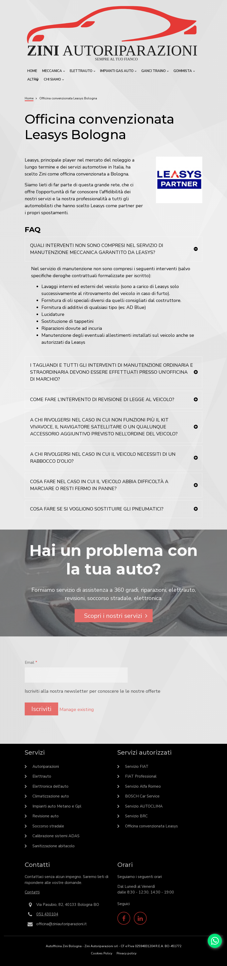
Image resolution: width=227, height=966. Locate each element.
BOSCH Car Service (142, 796)
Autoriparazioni (45, 766)
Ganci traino (154, 72)
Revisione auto (45, 816)
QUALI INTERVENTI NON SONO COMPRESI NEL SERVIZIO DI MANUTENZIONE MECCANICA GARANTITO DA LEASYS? (96, 249)
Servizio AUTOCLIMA (144, 806)
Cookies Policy (101, 953)
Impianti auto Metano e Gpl (56, 806)
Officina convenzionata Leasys (151, 826)
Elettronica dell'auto (50, 786)
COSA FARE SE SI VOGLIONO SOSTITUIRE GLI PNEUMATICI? (96, 509)
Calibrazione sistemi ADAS (56, 836)
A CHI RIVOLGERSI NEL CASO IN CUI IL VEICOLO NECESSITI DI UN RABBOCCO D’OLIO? (103, 457)
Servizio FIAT (137, 766)
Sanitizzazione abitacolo (53, 846)
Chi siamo (53, 80)
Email (29, 662)
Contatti (32, 892)
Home (32, 71)
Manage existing (76, 709)
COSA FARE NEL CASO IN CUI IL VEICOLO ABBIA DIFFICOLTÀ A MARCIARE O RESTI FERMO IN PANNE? (99, 485)
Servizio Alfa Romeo (143, 786)
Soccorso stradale (48, 826)
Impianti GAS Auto (117, 72)
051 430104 (47, 914)
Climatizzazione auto (50, 796)
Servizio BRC (136, 816)
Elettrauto (81, 72)
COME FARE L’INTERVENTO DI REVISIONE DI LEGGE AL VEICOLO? (102, 399)
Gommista (183, 72)
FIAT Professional (140, 776)
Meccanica (53, 72)
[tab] (113, 249)
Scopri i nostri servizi (113, 616)
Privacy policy (126, 953)
